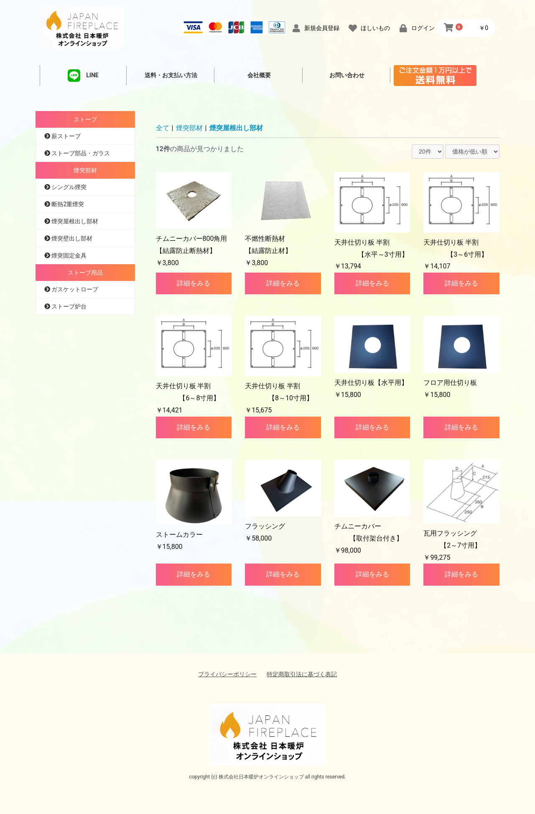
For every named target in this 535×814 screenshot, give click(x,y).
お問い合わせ (346, 75)
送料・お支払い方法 (171, 75)
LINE (83, 75)
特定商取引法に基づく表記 (302, 674)
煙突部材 (85, 170)
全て (162, 128)
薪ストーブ (65, 136)
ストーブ (85, 119)
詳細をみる (193, 283)
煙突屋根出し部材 (74, 221)
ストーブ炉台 (68, 306)
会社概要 (259, 75)
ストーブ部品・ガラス (80, 153)
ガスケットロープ (74, 289)
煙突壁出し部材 (71, 238)
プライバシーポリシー (227, 674)
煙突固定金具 (68, 255)
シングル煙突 (68, 187)
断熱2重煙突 (67, 204)
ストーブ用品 (85, 272)
